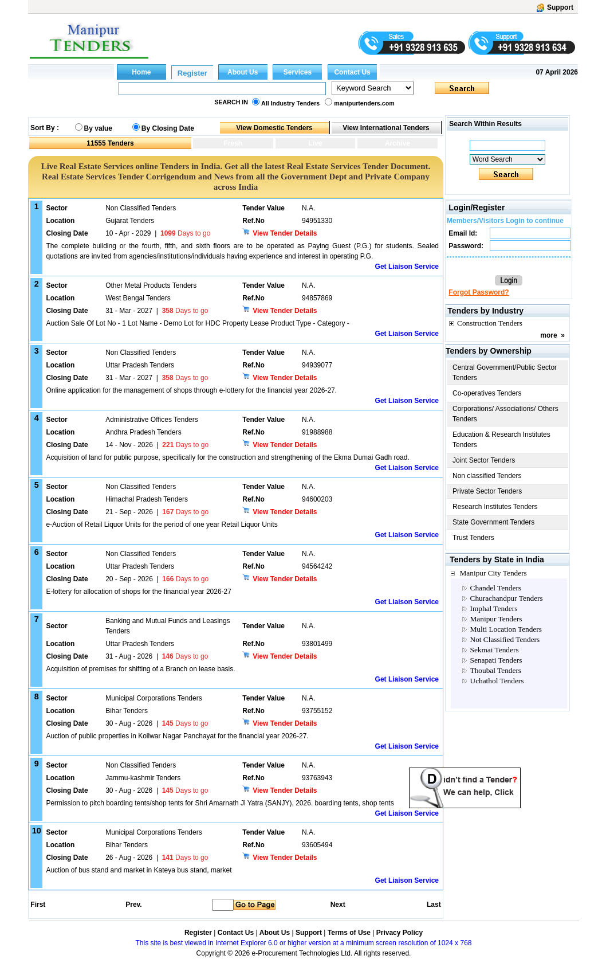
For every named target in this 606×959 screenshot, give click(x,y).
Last (434, 905)
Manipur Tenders (496, 618)
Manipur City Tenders (493, 573)
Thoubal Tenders (496, 670)
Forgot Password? (478, 292)
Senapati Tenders (496, 660)
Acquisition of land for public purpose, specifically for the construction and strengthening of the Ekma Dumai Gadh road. (227, 457)
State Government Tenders (493, 522)
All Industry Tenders (290, 103)
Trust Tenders (473, 538)
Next (337, 905)
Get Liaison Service (407, 267)
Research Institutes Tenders (495, 507)
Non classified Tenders (487, 476)
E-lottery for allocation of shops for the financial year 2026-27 (138, 592)
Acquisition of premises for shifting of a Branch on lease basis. (140, 669)
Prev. (133, 905)
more (548, 335)
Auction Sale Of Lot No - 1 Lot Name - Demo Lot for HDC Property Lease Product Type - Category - (197, 323)
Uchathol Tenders (497, 680)
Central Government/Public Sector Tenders (504, 372)
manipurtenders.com (364, 103)
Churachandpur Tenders (506, 598)
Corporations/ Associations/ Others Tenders (505, 414)
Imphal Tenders (494, 608)
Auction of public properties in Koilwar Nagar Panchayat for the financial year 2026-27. (177, 736)
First (37, 905)
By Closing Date (167, 128)
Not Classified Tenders (505, 639)
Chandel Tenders (496, 588)
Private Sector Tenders (487, 491)
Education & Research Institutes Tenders (501, 439)
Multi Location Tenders (506, 629)
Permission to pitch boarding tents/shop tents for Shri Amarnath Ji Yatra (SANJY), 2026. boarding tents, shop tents (219, 803)
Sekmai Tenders (494, 649)
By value (98, 128)
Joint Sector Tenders (483, 460)
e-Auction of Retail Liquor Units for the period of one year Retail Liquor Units (161, 524)
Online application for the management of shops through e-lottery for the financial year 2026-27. (191, 390)
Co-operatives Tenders (487, 393)
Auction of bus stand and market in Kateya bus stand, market (138, 870)
